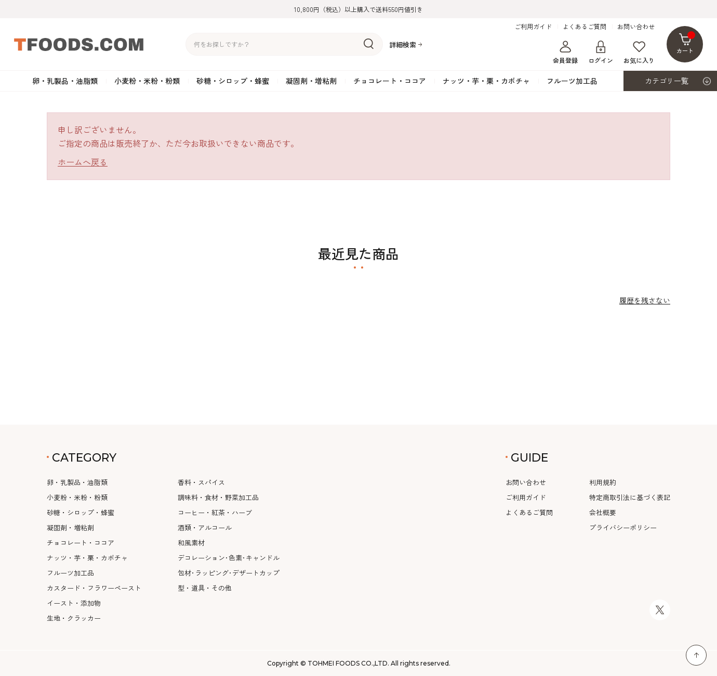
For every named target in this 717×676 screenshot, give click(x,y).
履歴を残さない (644, 300)
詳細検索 (402, 44)
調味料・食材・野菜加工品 (218, 497)
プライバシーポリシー (623, 527)
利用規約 (602, 482)
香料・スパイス (201, 482)
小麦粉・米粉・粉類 (147, 80)
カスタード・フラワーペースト (94, 588)
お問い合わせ (636, 26)
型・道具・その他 (205, 588)
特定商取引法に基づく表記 (629, 497)
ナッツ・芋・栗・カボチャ (486, 80)
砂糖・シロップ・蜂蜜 (232, 80)
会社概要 (602, 512)
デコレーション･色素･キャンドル (229, 558)
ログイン (600, 53)
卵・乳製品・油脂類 (65, 80)
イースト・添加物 (74, 603)
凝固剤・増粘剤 (311, 80)
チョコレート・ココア (389, 80)
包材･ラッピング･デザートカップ (229, 573)
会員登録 (565, 53)
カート (686, 43)
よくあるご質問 (584, 26)
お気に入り (639, 53)
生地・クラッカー (74, 618)
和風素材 (191, 542)
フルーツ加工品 (572, 80)
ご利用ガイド (533, 26)
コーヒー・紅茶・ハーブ (215, 512)
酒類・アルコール (205, 527)
